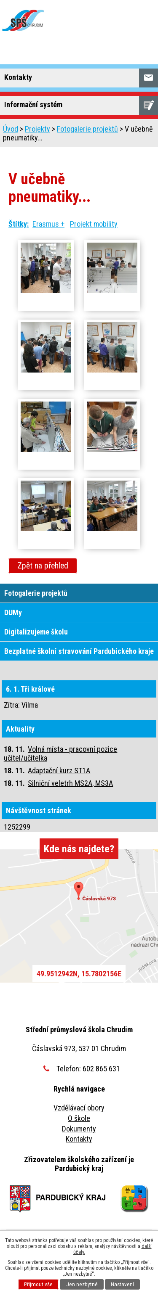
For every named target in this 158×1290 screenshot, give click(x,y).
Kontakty (79, 1138)
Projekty (37, 128)
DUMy (13, 612)
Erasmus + (48, 223)
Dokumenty (79, 1128)
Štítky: (18, 223)
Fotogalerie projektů (87, 128)
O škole (79, 1118)
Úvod (10, 128)
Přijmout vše (38, 1284)
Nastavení (122, 1284)
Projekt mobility (94, 223)
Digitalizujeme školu (36, 631)
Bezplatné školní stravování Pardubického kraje (79, 651)
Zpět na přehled (42, 566)
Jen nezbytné (82, 1284)
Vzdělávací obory (79, 1107)
